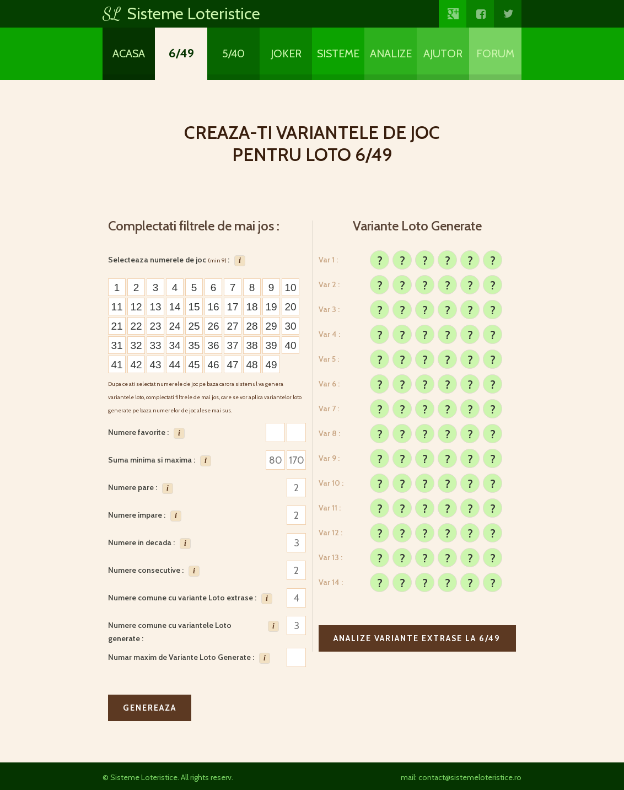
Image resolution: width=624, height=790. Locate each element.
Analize (391, 53)
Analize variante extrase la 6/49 (417, 638)
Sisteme (338, 53)
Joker (286, 53)
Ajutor (442, 53)
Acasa (128, 53)
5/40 (233, 53)
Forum (495, 53)
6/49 (181, 53)
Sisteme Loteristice (181, 13)
